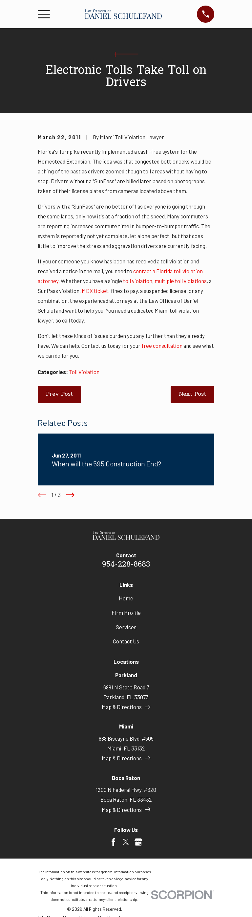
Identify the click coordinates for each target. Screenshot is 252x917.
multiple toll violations (181, 281)
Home (126, 598)
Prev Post (59, 394)
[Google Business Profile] (138, 842)
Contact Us (126, 641)
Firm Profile (126, 612)
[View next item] (70, 495)
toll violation (137, 281)
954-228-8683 (126, 564)
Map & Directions (126, 707)
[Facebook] (113, 842)
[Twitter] (126, 842)
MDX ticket (95, 290)
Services (126, 627)
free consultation (161, 345)
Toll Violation (84, 372)
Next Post (192, 394)
